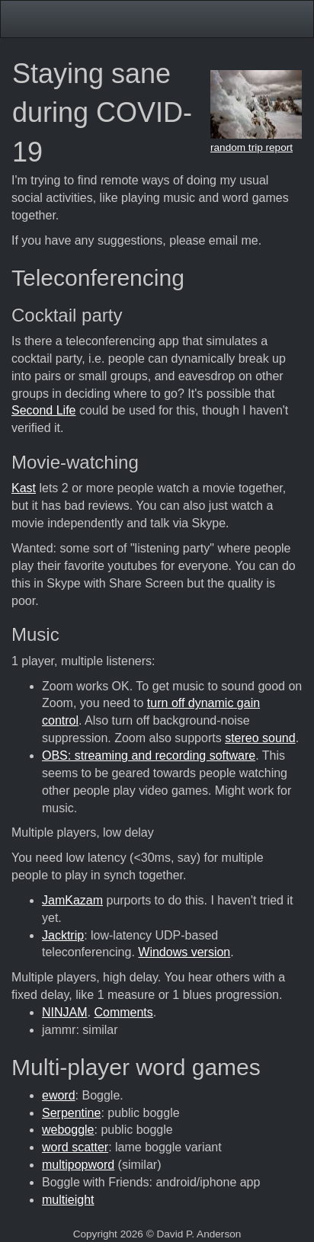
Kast (23, 488)
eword (58, 1095)
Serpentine (71, 1112)
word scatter (75, 1147)
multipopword (78, 1164)
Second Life (43, 410)
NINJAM (65, 1012)
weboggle (68, 1129)
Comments (123, 1012)
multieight (68, 1199)
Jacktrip (63, 935)
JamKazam (72, 900)
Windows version (184, 952)
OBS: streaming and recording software (148, 755)
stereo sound (260, 737)
